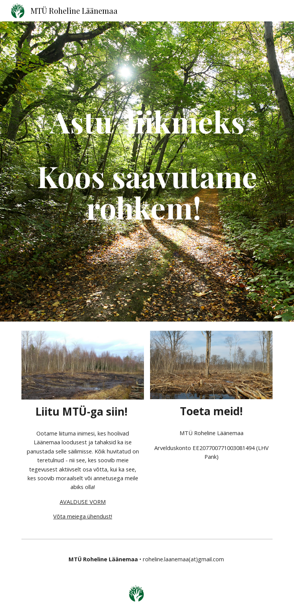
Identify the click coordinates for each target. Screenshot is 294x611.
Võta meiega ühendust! (82, 516)
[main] (146, 171)
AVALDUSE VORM (83, 501)
